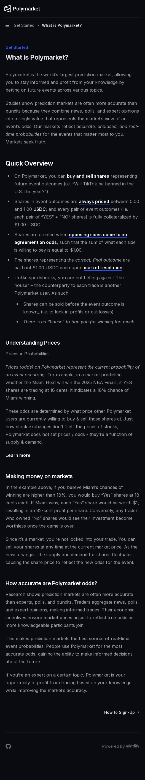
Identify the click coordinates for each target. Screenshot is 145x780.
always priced (94, 201)
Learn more (18, 455)
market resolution (103, 267)
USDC (39, 209)
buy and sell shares (88, 176)
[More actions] (138, 9)
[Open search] (127, 8)
